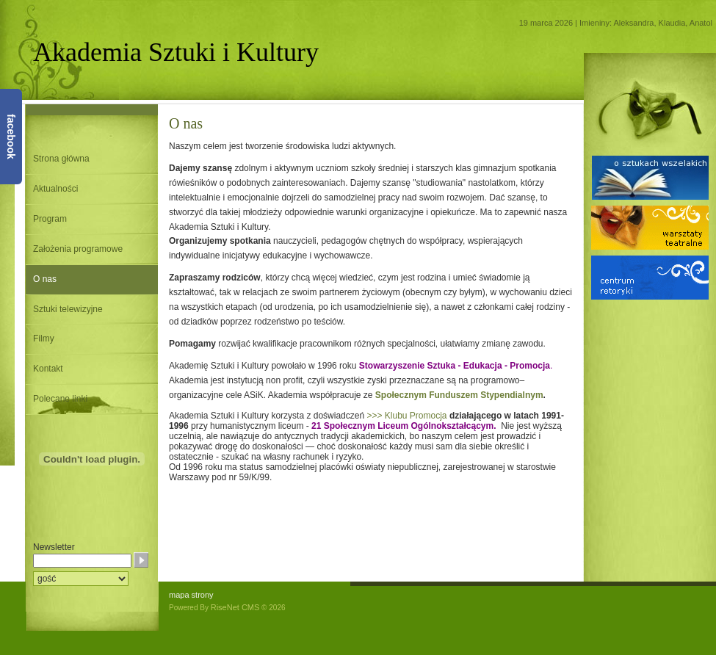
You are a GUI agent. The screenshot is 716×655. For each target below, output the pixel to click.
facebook (11, 136)
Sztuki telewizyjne (68, 309)
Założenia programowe (78, 249)
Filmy (43, 338)
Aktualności (55, 189)
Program (50, 219)
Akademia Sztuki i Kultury (176, 52)
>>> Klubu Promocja (406, 415)
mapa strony (191, 594)
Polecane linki (60, 399)
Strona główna (61, 158)
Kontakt (48, 368)
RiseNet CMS (235, 607)
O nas (45, 279)
